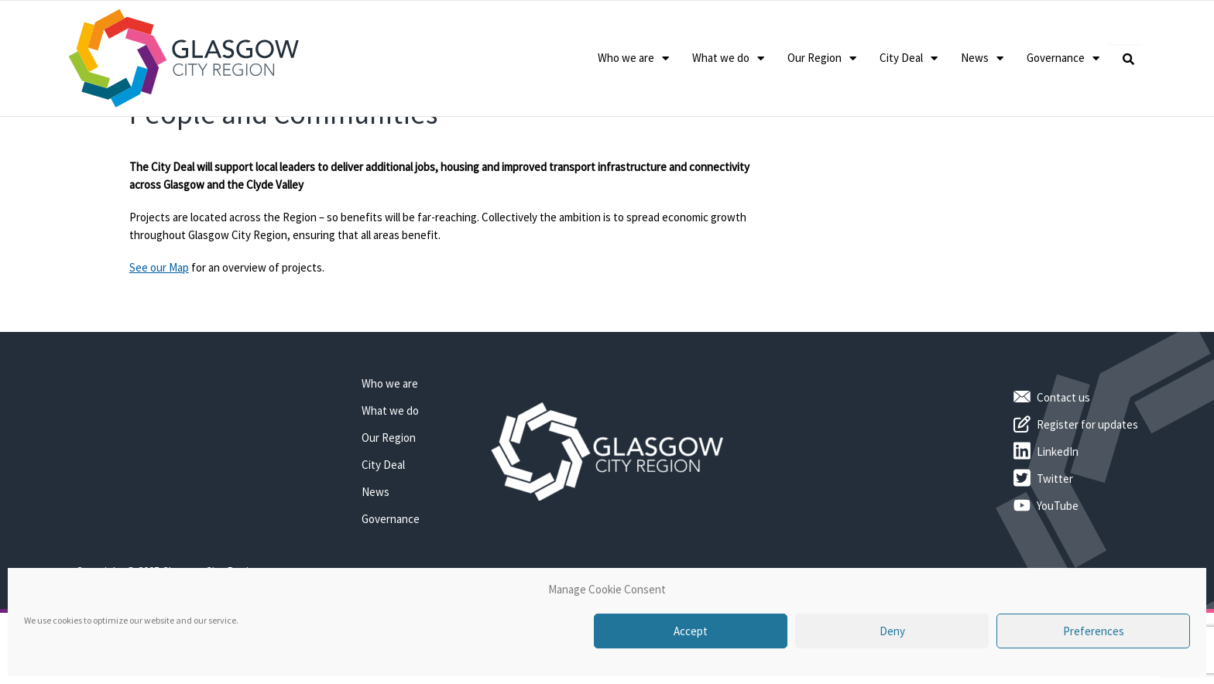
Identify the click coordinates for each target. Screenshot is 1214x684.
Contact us (1063, 457)
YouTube (1058, 566)
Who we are (633, 58)
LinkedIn (1058, 511)
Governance (1063, 58)
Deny (892, 631)
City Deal (909, 58)
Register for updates (1087, 484)
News (982, 58)
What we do (728, 58)
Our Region (821, 58)
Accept (691, 631)
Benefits (226, 135)
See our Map (159, 328)
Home (142, 135)
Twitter (1055, 539)
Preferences (1093, 631)
